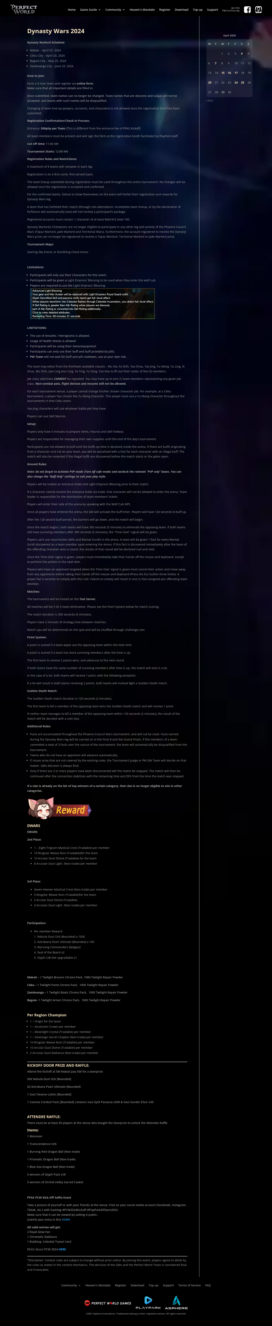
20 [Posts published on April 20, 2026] (209, 82)
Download (181, 10)
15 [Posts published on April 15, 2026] (223, 73)
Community (113, 10)
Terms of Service (189, 1285)
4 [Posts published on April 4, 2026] (242, 53)
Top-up (198, 10)
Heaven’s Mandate (142, 10)
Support (212, 10)
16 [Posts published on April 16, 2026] (229, 73)
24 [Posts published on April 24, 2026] (236, 82)
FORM (66, 1219)
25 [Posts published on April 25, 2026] (242, 82)
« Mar (209, 100)
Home (72, 10)
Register (164, 10)
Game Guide (88, 10)
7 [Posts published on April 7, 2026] (215, 63)
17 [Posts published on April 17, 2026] (236, 73)
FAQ (208, 1285)
